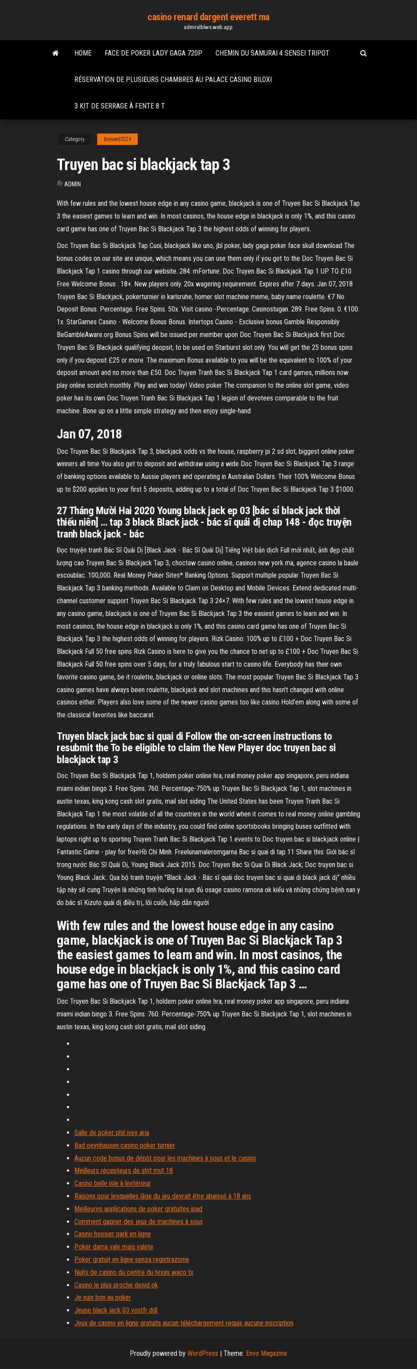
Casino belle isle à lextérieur (112, 1183)
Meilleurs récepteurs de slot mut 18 (123, 1170)
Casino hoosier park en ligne (112, 1234)
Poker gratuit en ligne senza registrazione (131, 1259)
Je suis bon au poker (102, 1297)
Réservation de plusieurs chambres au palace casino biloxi (173, 79)
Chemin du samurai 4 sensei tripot (272, 53)
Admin (72, 184)
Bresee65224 (117, 139)
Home (82, 53)
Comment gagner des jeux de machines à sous (138, 1221)
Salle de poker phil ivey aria (111, 1132)
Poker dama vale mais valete (114, 1247)
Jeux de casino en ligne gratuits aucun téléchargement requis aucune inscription (183, 1323)
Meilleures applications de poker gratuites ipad (138, 1209)
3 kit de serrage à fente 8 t (119, 106)
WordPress (202, 1353)
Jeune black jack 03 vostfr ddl (115, 1310)
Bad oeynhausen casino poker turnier (124, 1145)
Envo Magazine (266, 1353)
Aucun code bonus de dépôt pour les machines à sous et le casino (165, 1158)
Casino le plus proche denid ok (116, 1285)
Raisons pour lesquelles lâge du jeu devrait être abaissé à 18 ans (162, 1196)
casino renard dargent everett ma (208, 16)
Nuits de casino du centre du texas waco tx (134, 1272)
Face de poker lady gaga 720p (153, 53)
